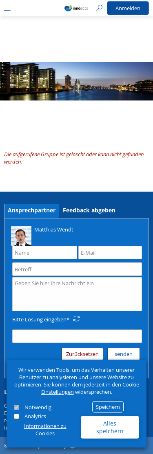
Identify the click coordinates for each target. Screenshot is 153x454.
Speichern (108, 406)
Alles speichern (110, 427)
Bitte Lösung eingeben (39, 319)
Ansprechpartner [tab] (31, 210)
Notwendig (37, 407)
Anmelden (127, 8)
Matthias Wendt (42, 235)
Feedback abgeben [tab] (89, 210)
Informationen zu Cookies (45, 429)
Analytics (35, 416)
